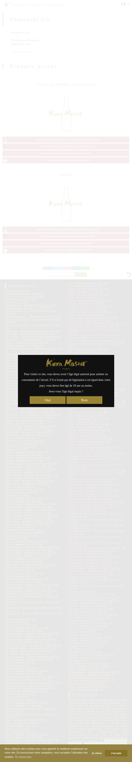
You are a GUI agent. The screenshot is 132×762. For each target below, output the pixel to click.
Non (84, 400)
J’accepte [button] (116, 753)
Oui (48, 400)
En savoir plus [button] (23, 757)
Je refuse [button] (96, 753)
